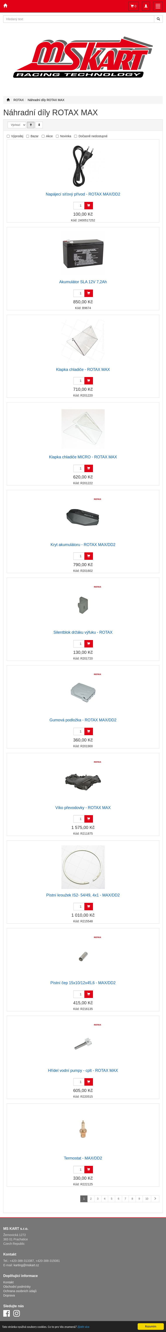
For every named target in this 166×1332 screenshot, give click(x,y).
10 (146, 1198)
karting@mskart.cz (26, 1265)
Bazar (35, 136)
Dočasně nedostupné (93, 136)
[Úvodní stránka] (8, 100)
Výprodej (17, 136)
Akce (49, 136)
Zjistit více (83, 1327)
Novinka (65, 136)
